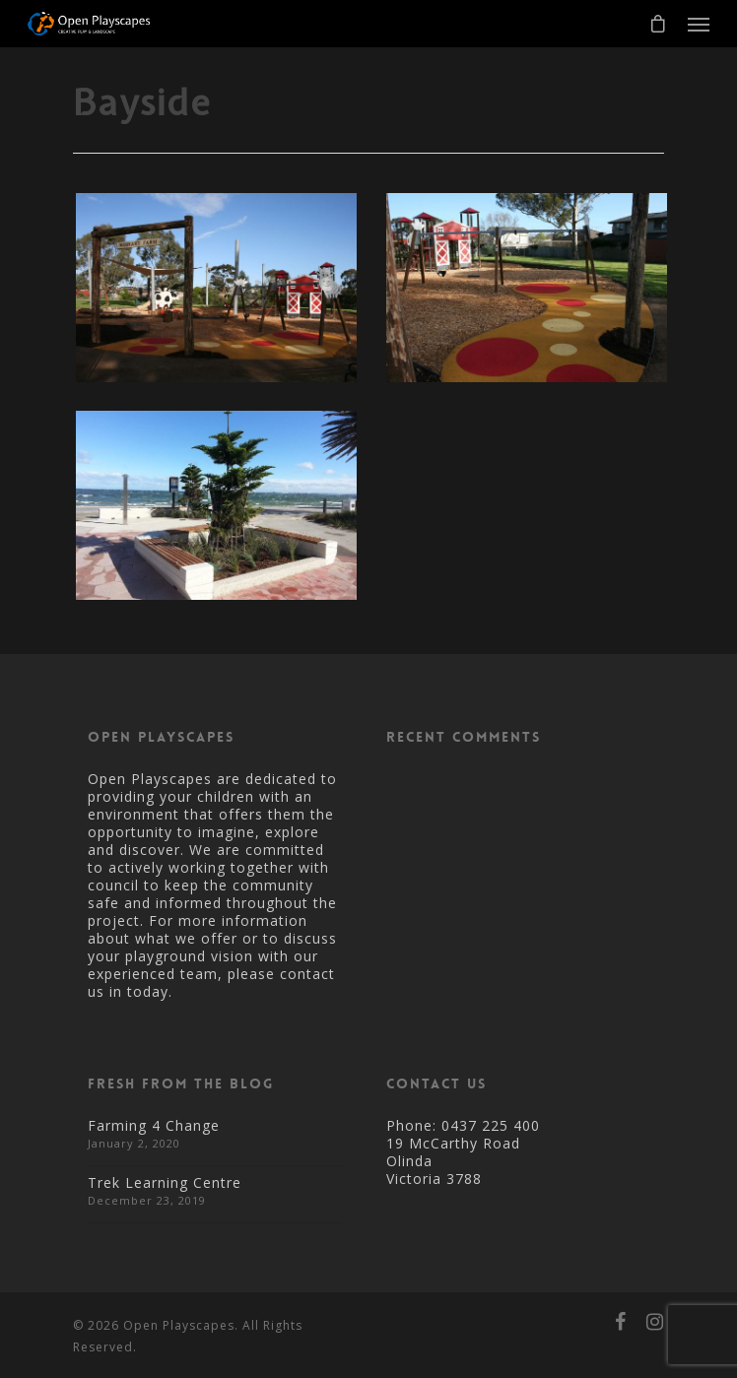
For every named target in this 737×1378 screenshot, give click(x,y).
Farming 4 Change (154, 1125)
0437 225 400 (490, 1125)
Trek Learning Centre (164, 1182)
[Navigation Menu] (698, 23)
